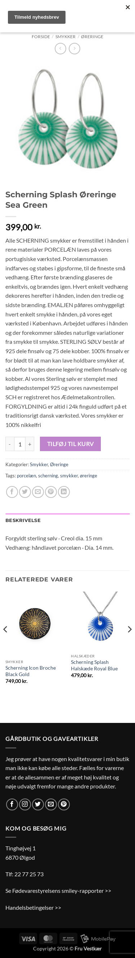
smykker (69, 475)
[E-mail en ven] (38, 492)
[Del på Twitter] (25, 492)
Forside (41, 36)
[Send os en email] (51, 804)
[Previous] (5, 644)
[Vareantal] (20, 444)
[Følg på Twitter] (38, 804)
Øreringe (92, 36)
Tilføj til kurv (70, 444)
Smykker (65, 36)
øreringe (88, 475)
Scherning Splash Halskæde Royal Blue (94, 665)
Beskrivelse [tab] (23, 520)
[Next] (129, 644)
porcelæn (26, 475)
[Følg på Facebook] (12, 804)
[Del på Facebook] (12, 492)
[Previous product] (74, 48)
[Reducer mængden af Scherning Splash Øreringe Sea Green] (9, 444)
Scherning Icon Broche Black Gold (30, 671)
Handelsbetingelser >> (33, 907)
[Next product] (60, 48)
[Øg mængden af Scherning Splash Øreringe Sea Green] (30, 444)
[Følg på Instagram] (25, 804)
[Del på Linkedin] (64, 492)
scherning (48, 475)
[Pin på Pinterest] (51, 492)
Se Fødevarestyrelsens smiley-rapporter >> (58, 890)
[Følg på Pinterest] (64, 804)
